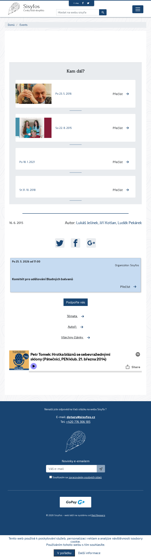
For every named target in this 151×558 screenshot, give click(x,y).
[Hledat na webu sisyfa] (77, 12)
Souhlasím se (77, 477)
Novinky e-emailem (75, 461)
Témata (75, 316)
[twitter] (88, 3)
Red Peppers (98, 515)
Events (24, 24)
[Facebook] (83, 3)
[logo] (15, 8)
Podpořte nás (75, 302)
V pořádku (64, 553)
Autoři (75, 327)
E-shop (76, 3)
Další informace (89, 552)
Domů (11, 24)
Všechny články (75, 337)
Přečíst (121, 94)
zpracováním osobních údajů (85, 477)
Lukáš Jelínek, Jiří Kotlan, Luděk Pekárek (109, 222)
